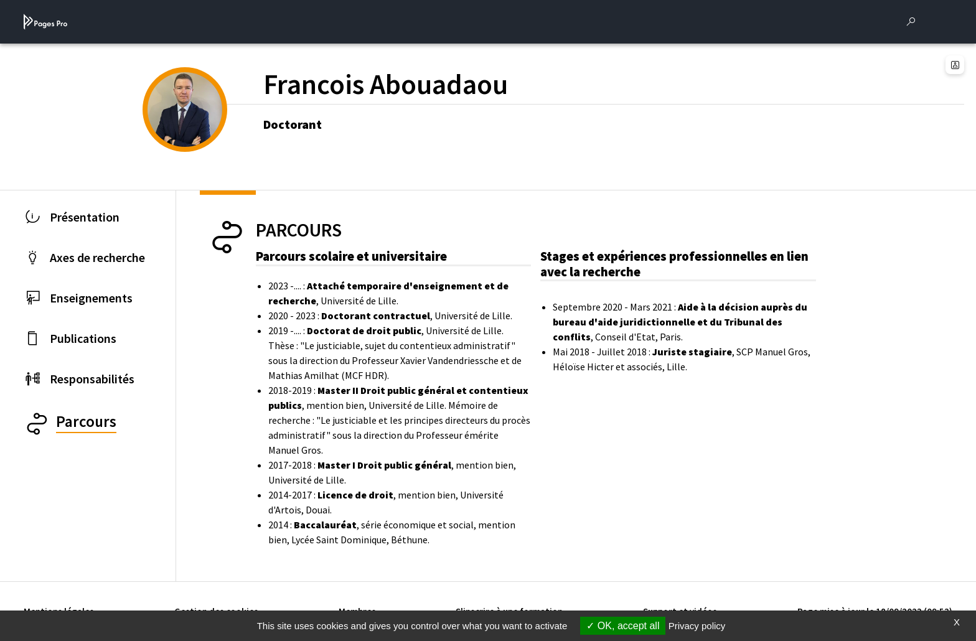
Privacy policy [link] (697, 625)
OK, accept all (622, 625)
